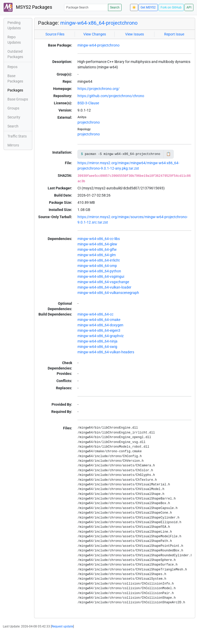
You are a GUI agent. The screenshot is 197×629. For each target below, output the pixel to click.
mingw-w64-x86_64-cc (95, 314)
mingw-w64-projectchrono (98, 45)
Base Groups (17, 99)
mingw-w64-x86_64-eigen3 (98, 330)
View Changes (94, 34)
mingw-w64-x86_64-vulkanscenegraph (108, 293)
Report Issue (174, 34)
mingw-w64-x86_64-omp (97, 266)
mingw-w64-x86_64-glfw (97, 249)
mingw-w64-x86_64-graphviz (100, 336)
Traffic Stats (17, 136)
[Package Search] (86, 7)
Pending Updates (14, 25)
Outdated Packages (15, 54)
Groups (13, 108)
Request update (62, 626)
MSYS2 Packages (28, 7)
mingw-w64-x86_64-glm (96, 255)
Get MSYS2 (148, 7)
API (188, 7)
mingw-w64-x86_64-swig (97, 347)
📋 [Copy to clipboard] (168, 154)
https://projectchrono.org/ (98, 89)
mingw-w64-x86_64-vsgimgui (100, 276)
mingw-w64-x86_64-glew (97, 244)
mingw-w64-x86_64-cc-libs (98, 239)
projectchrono (88, 122)
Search (115, 7)
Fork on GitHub (171, 7)
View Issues (134, 34)
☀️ (134, 7)
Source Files (54, 34)
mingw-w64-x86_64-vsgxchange (103, 282)
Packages (15, 90)
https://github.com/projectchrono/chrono (110, 96)
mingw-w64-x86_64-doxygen (100, 325)
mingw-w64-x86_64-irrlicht (98, 260)
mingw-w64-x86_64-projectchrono (98, 23)
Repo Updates (14, 39)
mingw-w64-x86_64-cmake (98, 320)
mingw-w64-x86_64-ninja (97, 341)
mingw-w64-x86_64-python (99, 271)
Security (13, 117)
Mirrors (13, 145)
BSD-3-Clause (88, 103)
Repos (12, 67)
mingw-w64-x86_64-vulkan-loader (104, 287)
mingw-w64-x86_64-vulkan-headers (105, 352)
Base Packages (15, 78)
